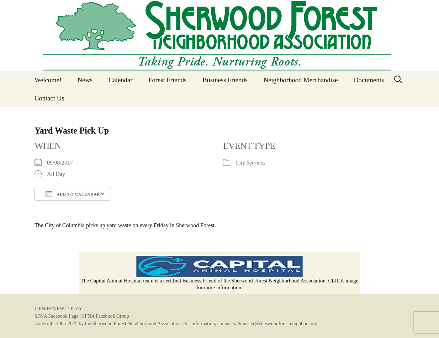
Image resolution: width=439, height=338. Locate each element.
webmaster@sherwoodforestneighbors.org (275, 323)
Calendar (120, 80)
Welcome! (48, 80)
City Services (250, 163)
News (85, 80)
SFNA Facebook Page (57, 316)
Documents (369, 80)
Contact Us (49, 98)
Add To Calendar (73, 194)
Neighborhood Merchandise (301, 80)
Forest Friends (167, 80)
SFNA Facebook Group (105, 316)
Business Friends (225, 80)
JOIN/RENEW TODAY (58, 308)
